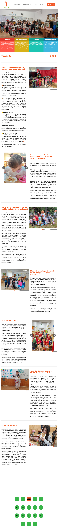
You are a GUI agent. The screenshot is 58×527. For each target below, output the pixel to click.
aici (24, 141)
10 (56, 89)
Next (55, 23)
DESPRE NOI (17, 4)
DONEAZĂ (51, 4)
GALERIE (35, 4)
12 (54, 229)
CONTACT (42, 4)
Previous (3, 23)
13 (55, 229)
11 (53, 229)
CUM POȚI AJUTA (26, 4)
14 (56, 229)
